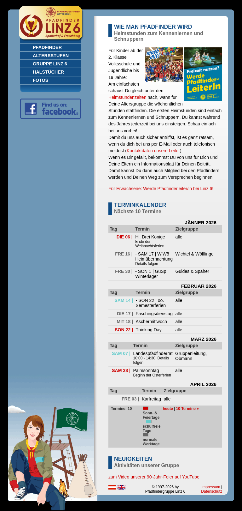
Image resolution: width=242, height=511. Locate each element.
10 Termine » (187, 408)
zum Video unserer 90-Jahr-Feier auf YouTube (153, 476)
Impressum (210, 487)
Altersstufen (51, 55)
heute (168, 408)
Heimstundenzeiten (127, 97)
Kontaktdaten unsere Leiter (153, 150)
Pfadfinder (47, 47)
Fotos (40, 80)
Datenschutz (211, 491)
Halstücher (48, 72)
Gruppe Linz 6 (50, 63)
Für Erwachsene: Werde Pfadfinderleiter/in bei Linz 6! (160, 188)
